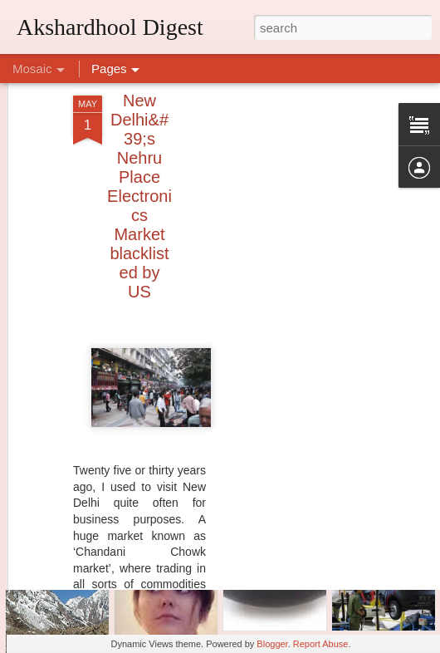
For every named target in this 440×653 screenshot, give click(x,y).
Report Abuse (321, 644)
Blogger (272, 644)
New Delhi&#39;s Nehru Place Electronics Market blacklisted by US (139, 156)
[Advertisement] (297, 309)
